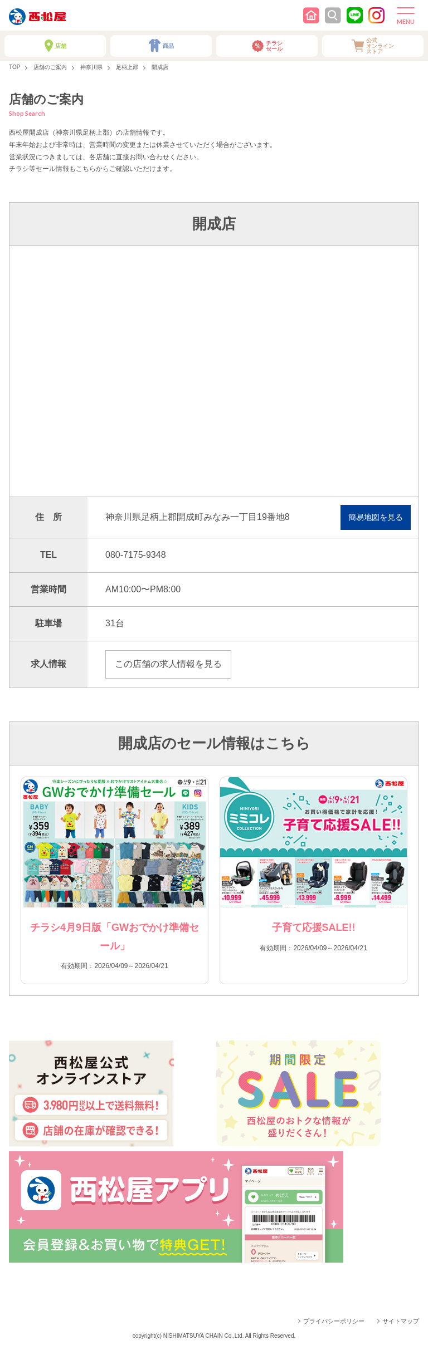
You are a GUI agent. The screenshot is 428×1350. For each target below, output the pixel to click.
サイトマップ (400, 1321)
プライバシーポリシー (333, 1321)
